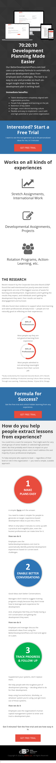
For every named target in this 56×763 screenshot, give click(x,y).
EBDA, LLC (28, 755)
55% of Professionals (28, 350)
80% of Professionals (28, 323)
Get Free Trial (28, 147)
